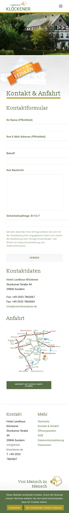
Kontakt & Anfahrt (48, 426)
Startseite (44, 421)
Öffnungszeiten (47, 430)
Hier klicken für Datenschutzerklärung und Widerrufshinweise (31, 242)
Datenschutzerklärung (51, 440)
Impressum (44, 445)
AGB (40, 435)
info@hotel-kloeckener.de (21, 306)
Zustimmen (15, 507)
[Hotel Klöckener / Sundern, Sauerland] (18, 6)
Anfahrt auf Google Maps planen (29, 385)
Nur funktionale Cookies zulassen (44, 507)
